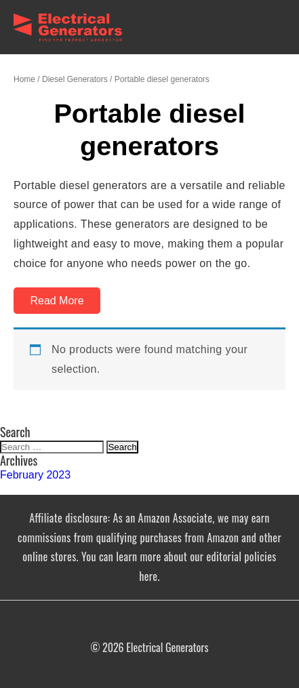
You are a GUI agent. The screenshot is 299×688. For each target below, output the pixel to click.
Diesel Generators (75, 79)
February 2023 (35, 475)
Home (24, 79)
